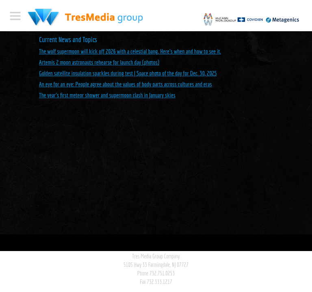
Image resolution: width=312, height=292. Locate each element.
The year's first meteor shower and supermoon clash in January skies (107, 95)
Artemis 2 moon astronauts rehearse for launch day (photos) (99, 62)
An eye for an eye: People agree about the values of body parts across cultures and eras (125, 84)
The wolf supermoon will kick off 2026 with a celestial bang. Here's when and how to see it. (130, 51)
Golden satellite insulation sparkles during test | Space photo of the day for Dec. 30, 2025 (128, 73)
